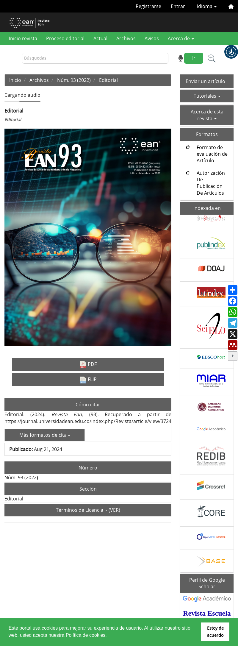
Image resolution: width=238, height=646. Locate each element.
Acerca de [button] (181, 38)
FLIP (88, 379)
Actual (100, 38)
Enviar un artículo (205, 81)
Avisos (152, 38)
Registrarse (148, 6)
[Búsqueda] (95, 58)
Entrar (178, 6)
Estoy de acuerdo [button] (215, 631)
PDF (88, 364)
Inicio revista (23, 38)
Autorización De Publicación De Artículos (211, 183)
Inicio (15, 80)
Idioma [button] (207, 6)
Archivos (126, 38)
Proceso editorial (65, 38)
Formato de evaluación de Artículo (212, 154)
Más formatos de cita (44, 435)
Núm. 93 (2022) (74, 80)
